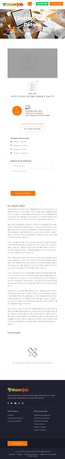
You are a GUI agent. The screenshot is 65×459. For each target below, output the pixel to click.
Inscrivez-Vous (56, 4)
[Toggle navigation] (30, 3)
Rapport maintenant (22, 193)
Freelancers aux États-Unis (42, 415)
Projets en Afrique (39, 427)
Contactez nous (33, 456)
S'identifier (42, 4)
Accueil (11, 30)
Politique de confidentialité (48, 454)
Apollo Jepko (32, 93)
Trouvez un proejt (39, 430)
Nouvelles (12, 454)
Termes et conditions (14, 421)
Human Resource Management (30, 30)
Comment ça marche (31, 454)
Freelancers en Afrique (41, 421)
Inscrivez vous (17, 443)
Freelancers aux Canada (41, 418)
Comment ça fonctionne (15, 418)
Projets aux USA (39, 424)
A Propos (10, 415)
